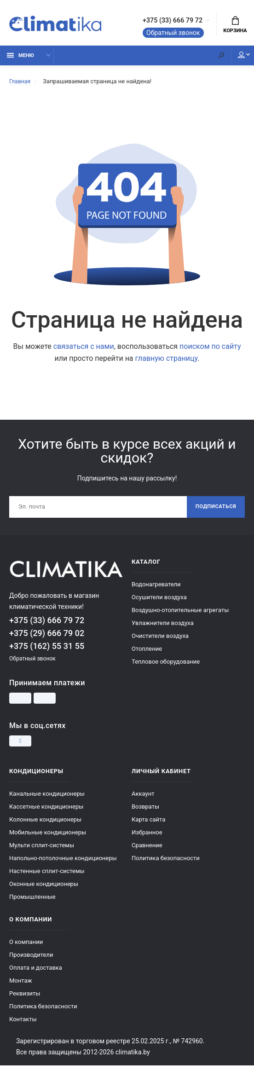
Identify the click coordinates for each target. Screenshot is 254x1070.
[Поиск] (215, 59)
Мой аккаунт (235, 58)
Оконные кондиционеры (43, 888)
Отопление (147, 653)
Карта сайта (148, 824)
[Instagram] (20, 745)
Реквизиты (24, 998)
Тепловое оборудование (166, 666)
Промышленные (32, 901)
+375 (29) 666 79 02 (46, 638)
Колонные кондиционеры (45, 824)
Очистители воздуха (160, 640)
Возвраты (145, 811)
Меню (20, 59)
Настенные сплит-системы (47, 875)
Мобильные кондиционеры (47, 836)
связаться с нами (83, 349)
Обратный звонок (158, 34)
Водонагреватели (156, 588)
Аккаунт (143, 798)
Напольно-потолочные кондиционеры (63, 862)
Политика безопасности (166, 862)
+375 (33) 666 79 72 (164, 21)
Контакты (23, 1023)
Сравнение (147, 849)
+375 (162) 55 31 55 (46, 651)
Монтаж (20, 985)
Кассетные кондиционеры (46, 811)
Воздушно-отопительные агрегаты (180, 614)
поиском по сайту (210, 349)
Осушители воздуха (159, 601)
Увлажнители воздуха (163, 627)
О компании (26, 946)
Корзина (235, 26)
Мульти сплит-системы (41, 849)
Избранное (147, 836)
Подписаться (214, 511)
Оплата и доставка (35, 972)
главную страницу (166, 361)
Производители (31, 959)
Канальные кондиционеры (47, 798)
